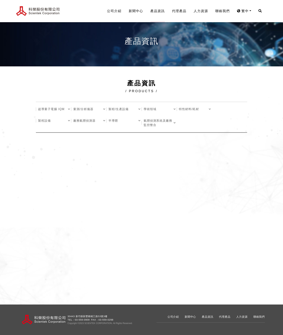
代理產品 (181, 11)
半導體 (113, 121)
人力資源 (203, 11)
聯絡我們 (225, 11)
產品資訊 (160, 11)
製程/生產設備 (118, 109)
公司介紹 (116, 11)
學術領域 (150, 109)
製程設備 (44, 121)
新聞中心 (138, 11)
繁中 (245, 11)
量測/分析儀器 (83, 109)
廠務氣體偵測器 (84, 121)
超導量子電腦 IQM (51, 109)
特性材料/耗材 (189, 109)
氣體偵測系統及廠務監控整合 (158, 123)
